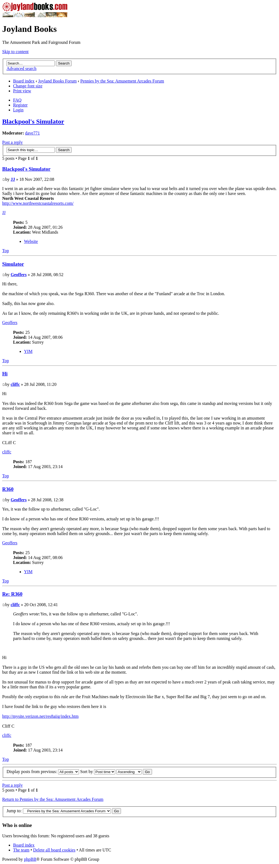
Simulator (13, 264)
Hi (5, 374)
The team (21, 850)
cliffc (15, 384)
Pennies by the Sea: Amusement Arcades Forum (122, 81)
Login (18, 110)
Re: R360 (12, 594)
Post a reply (12, 142)
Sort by (97, 771)
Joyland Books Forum (57, 81)
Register (20, 105)
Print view (22, 90)
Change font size (28, 86)
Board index (24, 81)
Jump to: (14, 810)
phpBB (30, 859)
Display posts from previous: (43, 771)
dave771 (32, 133)
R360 (8, 489)
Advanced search (22, 68)
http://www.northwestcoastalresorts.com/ (38, 203)
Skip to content (15, 51)
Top (5, 250)
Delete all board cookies (54, 850)
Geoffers (19, 274)
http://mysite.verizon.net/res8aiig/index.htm (40, 716)
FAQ (17, 100)
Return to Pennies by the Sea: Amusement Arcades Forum (53, 799)
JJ (13, 179)
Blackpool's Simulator (33, 121)
